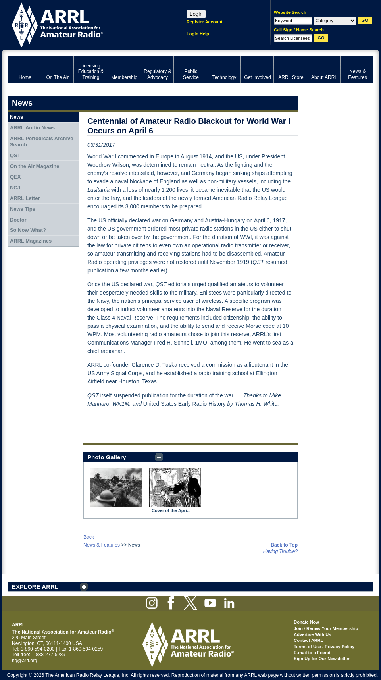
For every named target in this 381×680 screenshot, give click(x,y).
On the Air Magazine (34, 166)
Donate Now (306, 622)
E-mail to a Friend (312, 652)
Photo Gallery (106, 457)
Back (88, 537)
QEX (15, 177)
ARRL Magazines (31, 241)
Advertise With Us (312, 634)
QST (15, 155)
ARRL (85, 24)
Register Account (205, 21)
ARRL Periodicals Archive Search (41, 141)
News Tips (22, 209)
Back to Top (284, 545)
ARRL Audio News (32, 128)
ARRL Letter (25, 198)
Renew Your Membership (332, 628)
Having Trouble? (280, 551)
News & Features (101, 545)
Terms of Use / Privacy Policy (324, 646)
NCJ (15, 188)
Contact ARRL (308, 640)
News (16, 117)
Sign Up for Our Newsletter (322, 658)
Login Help (198, 33)
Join (298, 628)
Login (196, 14)
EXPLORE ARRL (35, 586)
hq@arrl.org (24, 660)
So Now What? (28, 230)
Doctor (18, 220)
